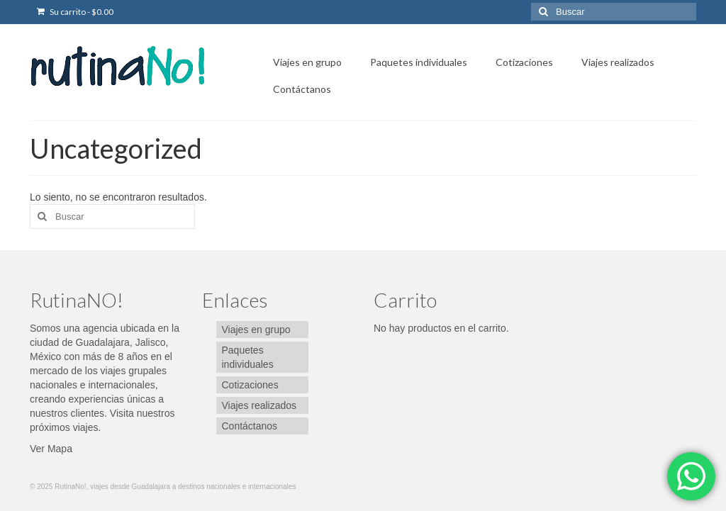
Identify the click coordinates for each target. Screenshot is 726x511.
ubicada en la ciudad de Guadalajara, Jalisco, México (104, 342)
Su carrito (75, 11)
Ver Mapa (51, 448)
